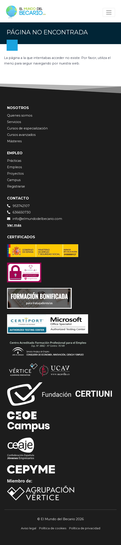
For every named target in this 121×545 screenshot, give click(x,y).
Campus (14, 180)
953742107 (21, 206)
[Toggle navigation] (109, 12)
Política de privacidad (84, 528)
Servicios (14, 122)
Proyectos (15, 174)
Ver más (14, 225)
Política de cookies (52, 528)
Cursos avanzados (21, 135)
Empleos (14, 167)
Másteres (14, 141)
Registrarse (16, 186)
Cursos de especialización (27, 128)
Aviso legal (28, 528)
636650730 (22, 212)
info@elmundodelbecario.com (37, 219)
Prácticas (14, 161)
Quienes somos (19, 115)
